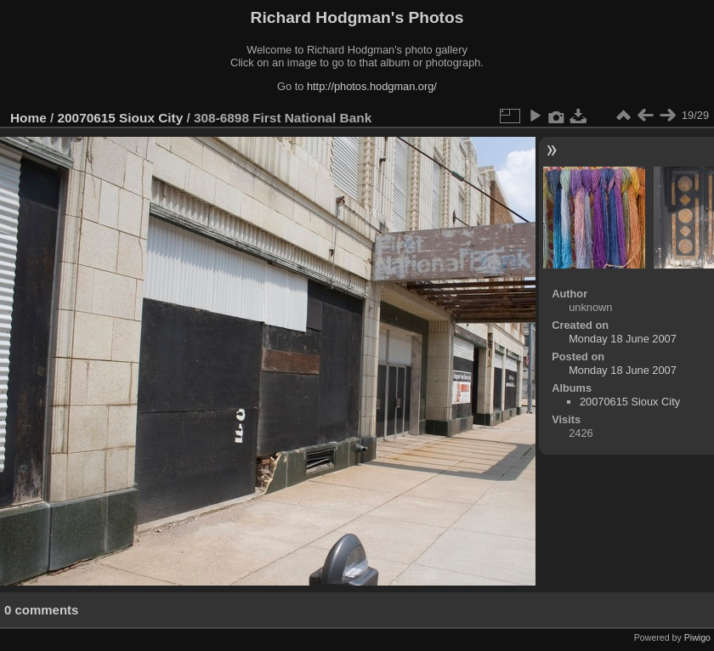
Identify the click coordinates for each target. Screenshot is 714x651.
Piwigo (697, 637)
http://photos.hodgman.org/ (372, 86)
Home (28, 117)
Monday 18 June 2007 (623, 338)
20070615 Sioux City (121, 117)
